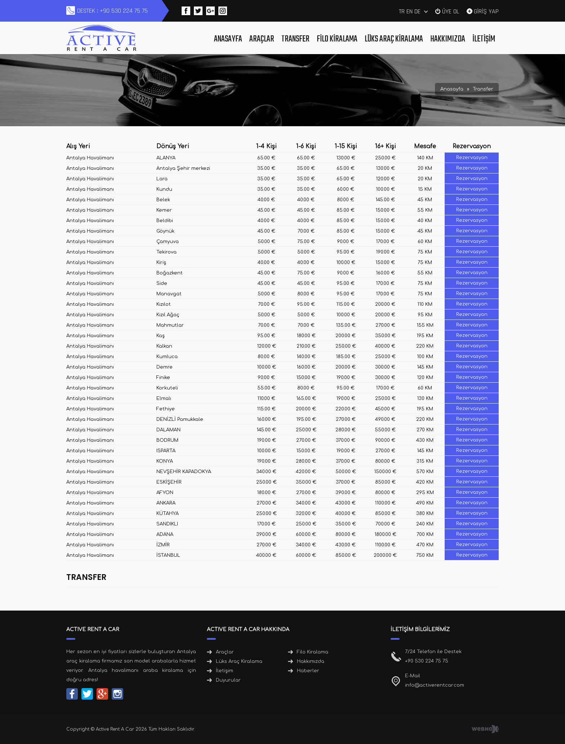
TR (402, 11)
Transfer (295, 39)
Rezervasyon (472, 157)
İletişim (483, 39)
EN (409, 11)
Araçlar (261, 39)
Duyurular (228, 680)
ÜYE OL (450, 10)
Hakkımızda (447, 39)
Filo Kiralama (337, 39)
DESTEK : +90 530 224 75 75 (112, 10)
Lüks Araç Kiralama (394, 39)
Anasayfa (228, 39)
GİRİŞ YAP (486, 10)
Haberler (308, 670)
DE (417, 11)
